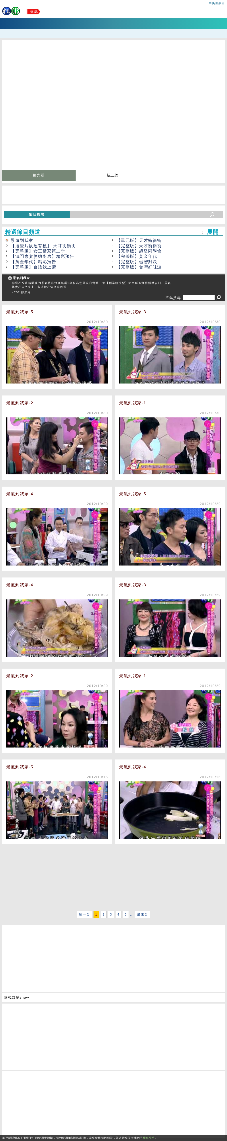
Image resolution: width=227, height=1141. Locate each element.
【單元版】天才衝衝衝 (139, 240)
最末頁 (142, 914)
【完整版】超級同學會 (139, 251)
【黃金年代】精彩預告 (33, 261)
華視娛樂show (16, 997)
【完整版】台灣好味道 (139, 267)
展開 (213, 232)
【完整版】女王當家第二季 (38, 251)
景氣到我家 (22, 240)
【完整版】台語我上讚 (33, 267)
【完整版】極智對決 (136, 261)
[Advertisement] (113, 878)
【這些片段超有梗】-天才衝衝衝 (43, 245)
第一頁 (84, 914)
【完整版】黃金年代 (136, 256)
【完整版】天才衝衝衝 (139, 245)
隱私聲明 (149, 1137)
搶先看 (39, 175)
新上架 (112, 175)
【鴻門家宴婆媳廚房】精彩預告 (42, 256)
